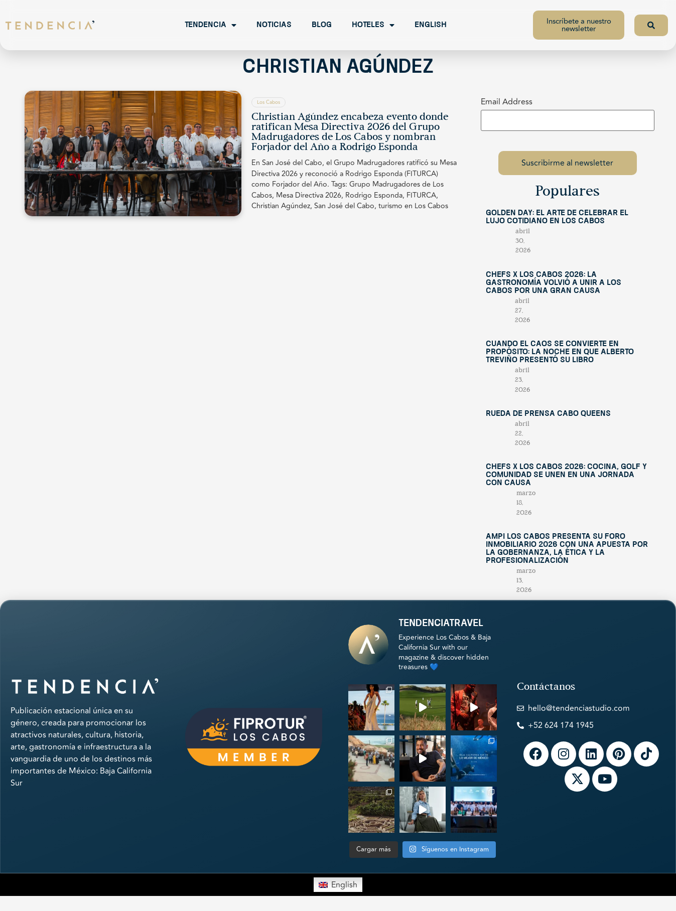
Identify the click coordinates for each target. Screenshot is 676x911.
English (431, 25)
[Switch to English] (338, 884)
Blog (322, 25)
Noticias (274, 25)
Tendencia (210, 25)
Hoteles (373, 25)
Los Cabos (268, 102)
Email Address (506, 102)
